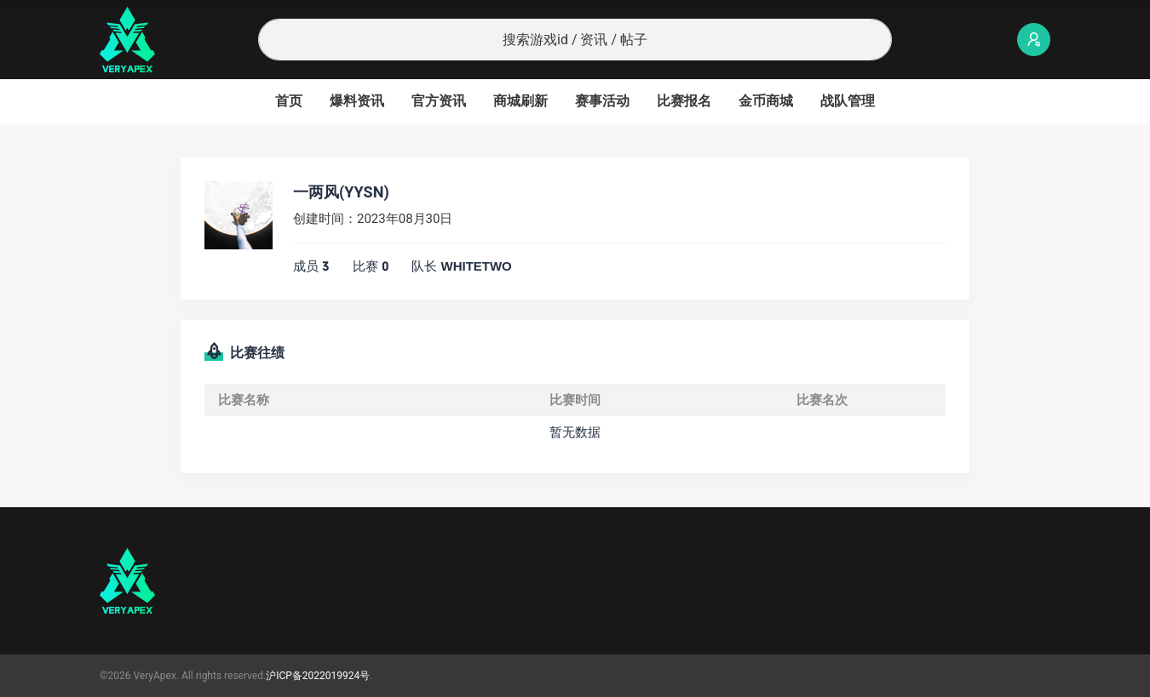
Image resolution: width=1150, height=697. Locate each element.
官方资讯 (438, 101)
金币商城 (766, 101)
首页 (288, 101)
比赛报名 (684, 101)
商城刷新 (520, 101)
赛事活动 (602, 101)
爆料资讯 (357, 101)
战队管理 (847, 101)
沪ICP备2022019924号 (318, 676)
